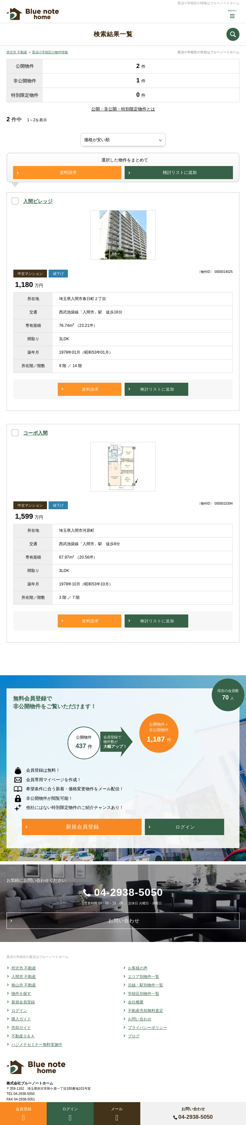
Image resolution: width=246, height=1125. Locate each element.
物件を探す (21, 993)
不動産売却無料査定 (145, 1010)
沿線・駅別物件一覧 (145, 985)
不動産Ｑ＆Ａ (23, 1036)
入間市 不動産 (23, 976)
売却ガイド (21, 1027)
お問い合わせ (139, 1019)
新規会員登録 (23, 1002)
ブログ (134, 1036)
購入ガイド (21, 1019)
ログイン (19, 1010)
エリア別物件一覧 (143, 976)
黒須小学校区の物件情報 (50, 52)
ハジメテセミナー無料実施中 (36, 1044)
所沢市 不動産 (17, 52)
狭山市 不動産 (23, 985)
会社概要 (136, 1002)
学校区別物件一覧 (143, 993)
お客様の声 (137, 968)
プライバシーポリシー (147, 1027)
